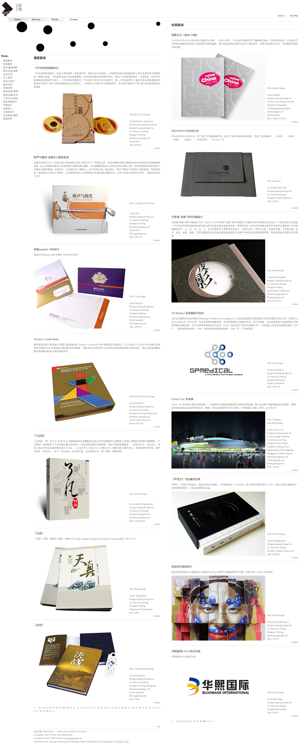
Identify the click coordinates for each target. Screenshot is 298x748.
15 (88, 707)
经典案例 (7, 64)
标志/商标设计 (10, 101)
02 (181, 721)
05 (191, 721)
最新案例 (7, 60)
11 (211, 721)
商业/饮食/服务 (10, 71)
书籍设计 (7, 105)
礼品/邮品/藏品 (10, 115)
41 (50, 711)
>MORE (294, 122)
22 (112, 707)
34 (153, 707)
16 (91, 707)
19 (102, 707)
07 (198, 721)
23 (115, 707)
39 (44, 711)
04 (187, 721)
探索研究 (7, 118)
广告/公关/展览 (10, 98)
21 (109, 707)
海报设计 (7, 108)
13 (81, 707)
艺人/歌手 (8, 77)
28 (133, 707)
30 (140, 707)
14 (84, 707)
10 (208, 721)
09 (67, 707)
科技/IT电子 (9, 81)
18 (98, 707)
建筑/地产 (8, 84)
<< (172, 721)
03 (184, 721)
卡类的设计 (8, 112)
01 (177, 721)
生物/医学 (8, 88)
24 (119, 707)
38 (40, 711)
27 (129, 707)
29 (136, 707)
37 (37, 711)
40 (47, 711)
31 (143, 707)
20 (105, 707)
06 (194, 721)
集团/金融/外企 (10, 95)
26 (126, 707)
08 (201, 721)
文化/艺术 (8, 74)
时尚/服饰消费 (10, 67)
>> (214, 721)
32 (146, 707)
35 (157, 707)
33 (150, 707)
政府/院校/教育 (10, 91)
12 (77, 707)
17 (95, 707)
